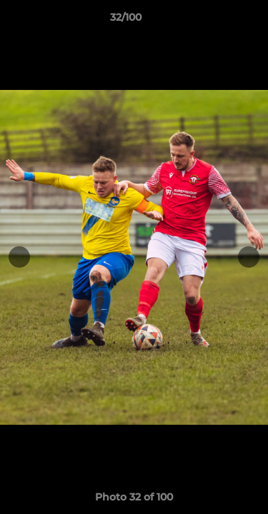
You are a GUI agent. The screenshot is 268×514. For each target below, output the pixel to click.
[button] (216, 20)
